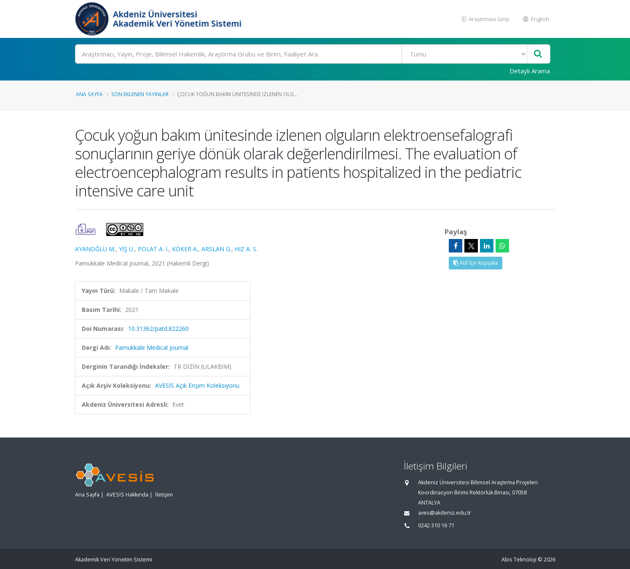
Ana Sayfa (89, 94)
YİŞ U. (126, 249)
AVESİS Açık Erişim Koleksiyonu (197, 385)
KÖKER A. (185, 249)
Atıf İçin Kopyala (475, 262)
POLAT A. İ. (153, 249)
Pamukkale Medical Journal (151, 348)
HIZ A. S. (246, 249)
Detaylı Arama (529, 71)
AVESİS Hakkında (127, 494)
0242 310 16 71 (436, 525)
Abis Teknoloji (518, 559)
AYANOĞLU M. (95, 249)
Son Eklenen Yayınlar (140, 94)
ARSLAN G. (216, 249)
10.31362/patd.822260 (158, 329)
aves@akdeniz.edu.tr (444, 512)
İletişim (164, 494)
